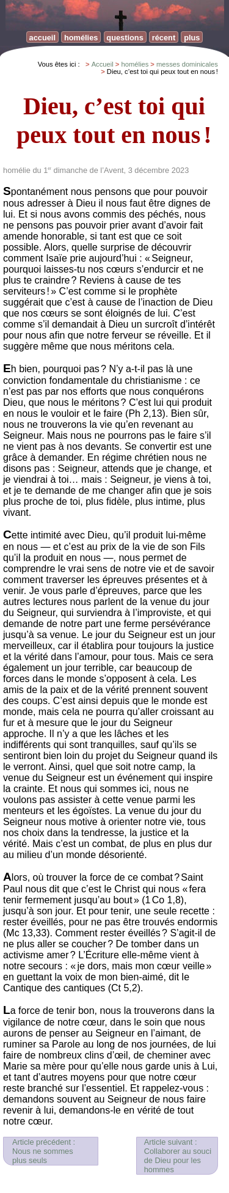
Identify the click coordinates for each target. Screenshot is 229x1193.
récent (163, 37)
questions (124, 37)
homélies (81, 37)
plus (192, 37)
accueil (42, 37)
